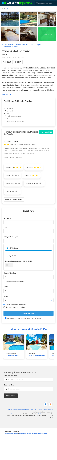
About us (8, 410)
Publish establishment (45, 410)
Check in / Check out (9, 273)
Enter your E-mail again (10, 237)
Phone (13, 256)
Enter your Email (9, 385)
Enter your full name (10, 375)
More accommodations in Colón (28, 329)
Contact (33, 410)
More (10, 8)
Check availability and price (14, 305)
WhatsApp (14, 248)
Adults (5, 287)
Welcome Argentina (16, 414)
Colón (4, 8)
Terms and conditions (21, 410)
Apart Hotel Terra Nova (36, 355)
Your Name (7, 218)
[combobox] (9, 265)
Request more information (14, 307)
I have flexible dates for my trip (14, 281)
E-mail (5, 227)
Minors (5, 296)
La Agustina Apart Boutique (15, 355)
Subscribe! (10, 396)
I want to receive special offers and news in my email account (23, 318)
